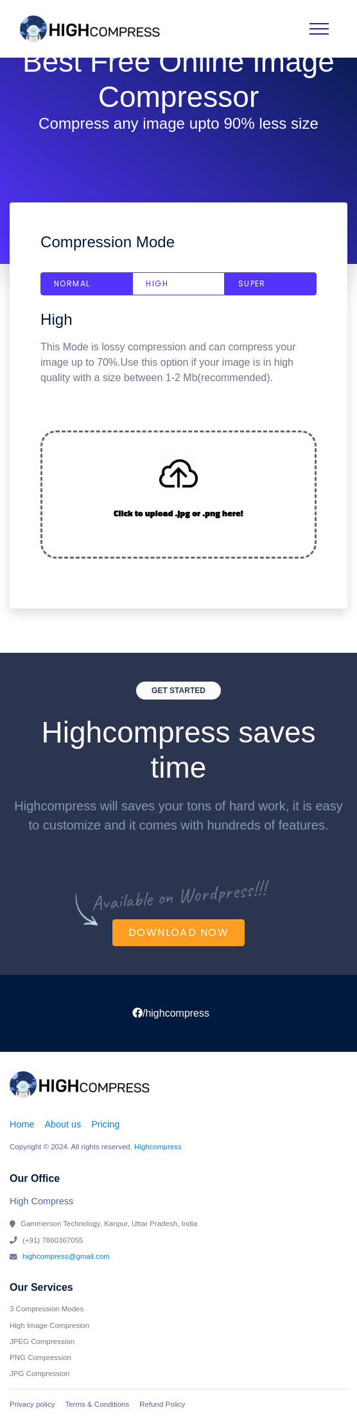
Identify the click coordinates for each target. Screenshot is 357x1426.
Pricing (105, 1124)
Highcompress (158, 1147)
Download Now (178, 932)
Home (22, 1124)
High (157, 283)
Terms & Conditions (97, 1404)
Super (252, 283)
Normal (72, 283)
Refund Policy (162, 1404)
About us (62, 1124)
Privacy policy (32, 1404)
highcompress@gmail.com (66, 1256)
